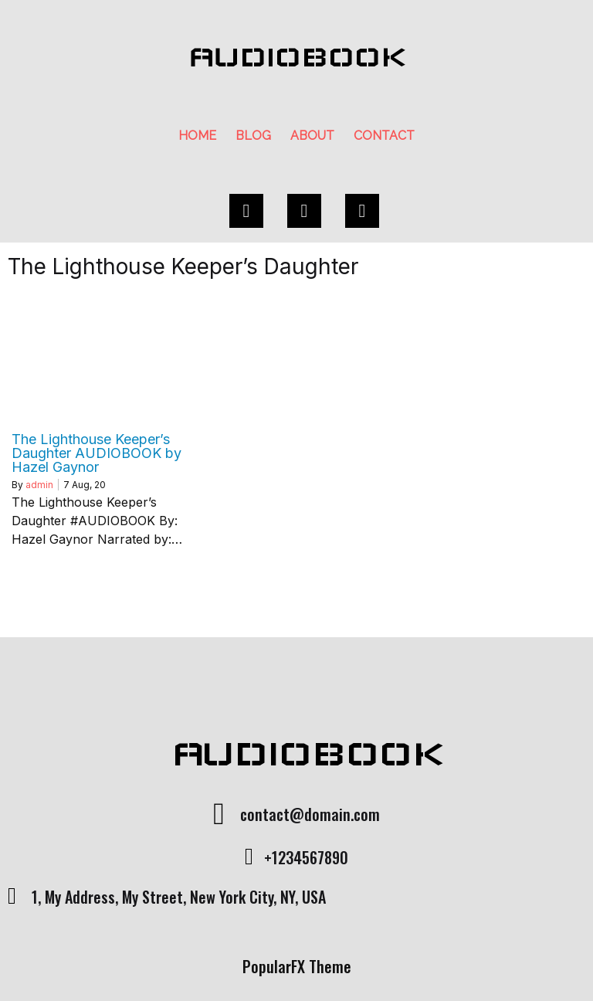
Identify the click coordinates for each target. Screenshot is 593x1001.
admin (39, 484)
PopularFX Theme (296, 966)
